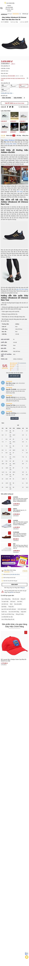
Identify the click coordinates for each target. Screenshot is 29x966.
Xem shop (14, 584)
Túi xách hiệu (5, 601)
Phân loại (4, 359)
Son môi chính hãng (14, 611)
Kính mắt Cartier (22, 609)
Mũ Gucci (12, 601)
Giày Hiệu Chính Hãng (10, 570)
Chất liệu (4, 342)
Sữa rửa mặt (15, 599)
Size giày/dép (5, 339)
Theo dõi (25, 571)
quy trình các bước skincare (9, 609)
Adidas (4, 14)
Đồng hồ (23, 599)
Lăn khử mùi (5, 604)
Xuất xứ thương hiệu (6, 355)
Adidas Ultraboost (9, 140)
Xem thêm (14, 418)
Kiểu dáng (4, 351)
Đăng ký (23, 587)
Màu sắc (3, 348)
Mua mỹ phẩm (18, 604)
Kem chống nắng (6, 599)
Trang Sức (11, 606)
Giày (17, 22)
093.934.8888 (9, 7)
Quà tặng (4, 606)
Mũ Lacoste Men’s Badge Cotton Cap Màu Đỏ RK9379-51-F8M (13, 660)
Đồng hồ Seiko (20, 614)
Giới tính (3, 345)
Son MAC (19, 601)
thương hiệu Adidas (11, 143)
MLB (11, 604)
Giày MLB (23, 611)
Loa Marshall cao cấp (7, 616)
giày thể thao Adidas (22, 289)
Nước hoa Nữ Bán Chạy (8, 614)
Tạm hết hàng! (14, 103)
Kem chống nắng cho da (8, 619)
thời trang (20, 191)
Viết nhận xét (14, 376)
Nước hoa (4, 611)
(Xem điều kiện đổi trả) (15, 574)
